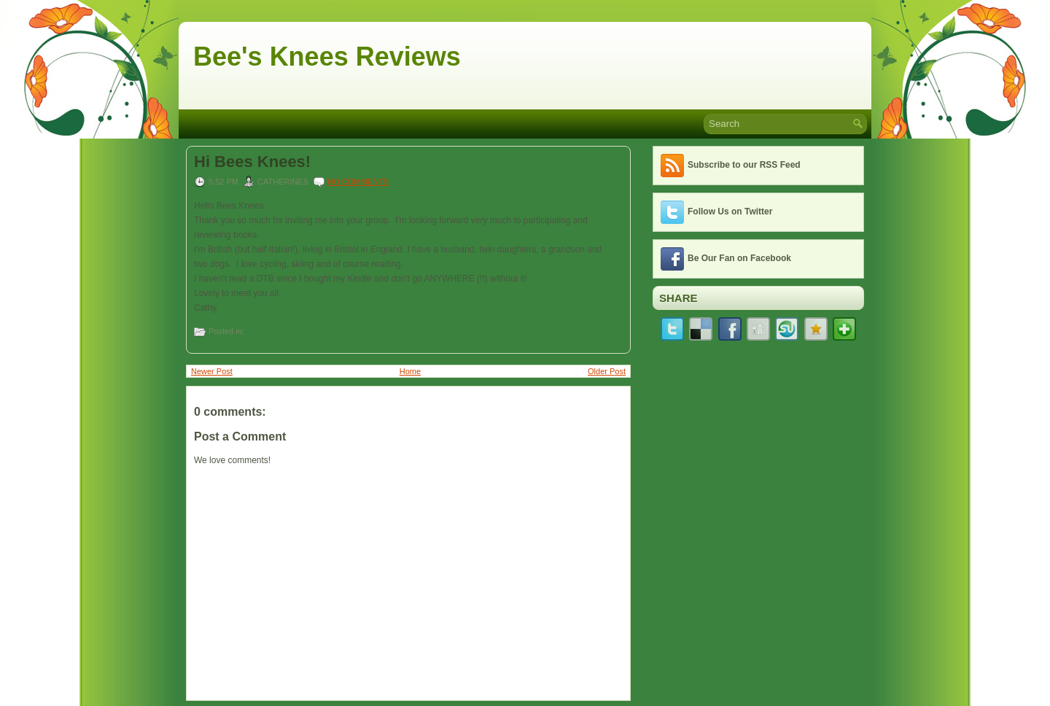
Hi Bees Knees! (252, 162)
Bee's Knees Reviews (327, 56)
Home (410, 371)
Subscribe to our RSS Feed (744, 165)
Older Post (607, 371)
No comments (358, 181)
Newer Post (212, 371)
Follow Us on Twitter (730, 211)
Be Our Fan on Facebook (739, 258)
